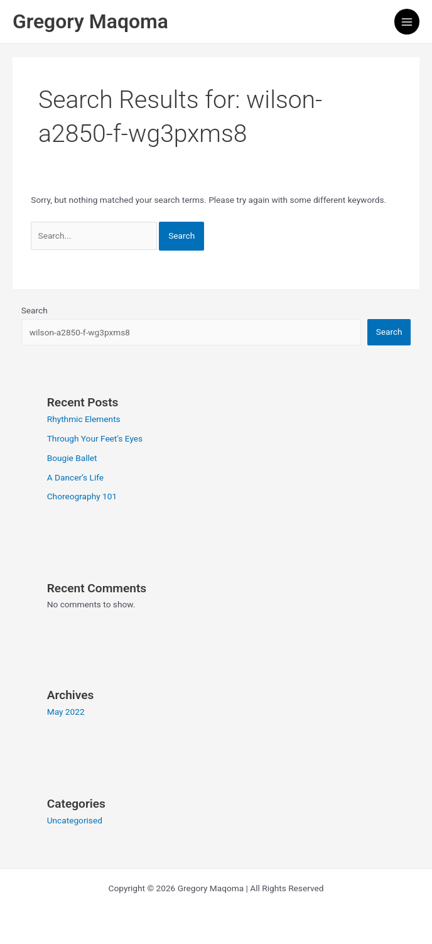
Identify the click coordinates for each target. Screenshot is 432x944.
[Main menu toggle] (407, 22)
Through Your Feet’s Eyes (95, 438)
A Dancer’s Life (75, 477)
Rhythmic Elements (84, 419)
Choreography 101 (82, 496)
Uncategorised (74, 820)
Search (34, 310)
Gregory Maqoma (90, 21)
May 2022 (66, 712)
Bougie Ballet (72, 458)
